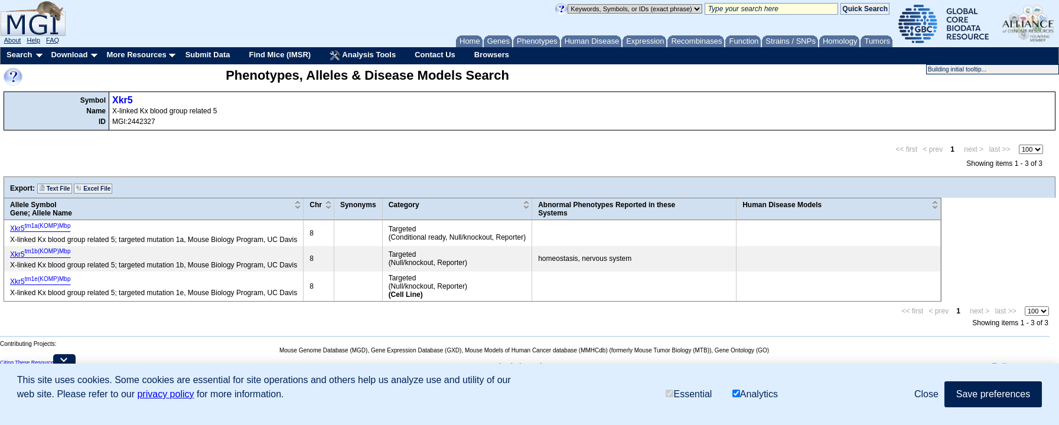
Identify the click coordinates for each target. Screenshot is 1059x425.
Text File (54, 188)
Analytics (755, 394)
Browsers (491, 54)
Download (69, 54)
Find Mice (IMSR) (280, 54)
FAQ (52, 40)
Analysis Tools (363, 55)
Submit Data (207, 54)
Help (33, 40)
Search (19, 54)
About (12, 40)
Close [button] (926, 394)
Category (404, 205)
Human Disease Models (782, 205)
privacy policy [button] (165, 394)
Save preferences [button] (993, 394)
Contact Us (435, 54)
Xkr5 (122, 100)
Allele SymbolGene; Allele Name (41, 209)
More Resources (136, 54)
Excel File (93, 188)
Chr (315, 205)
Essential (689, 394)
